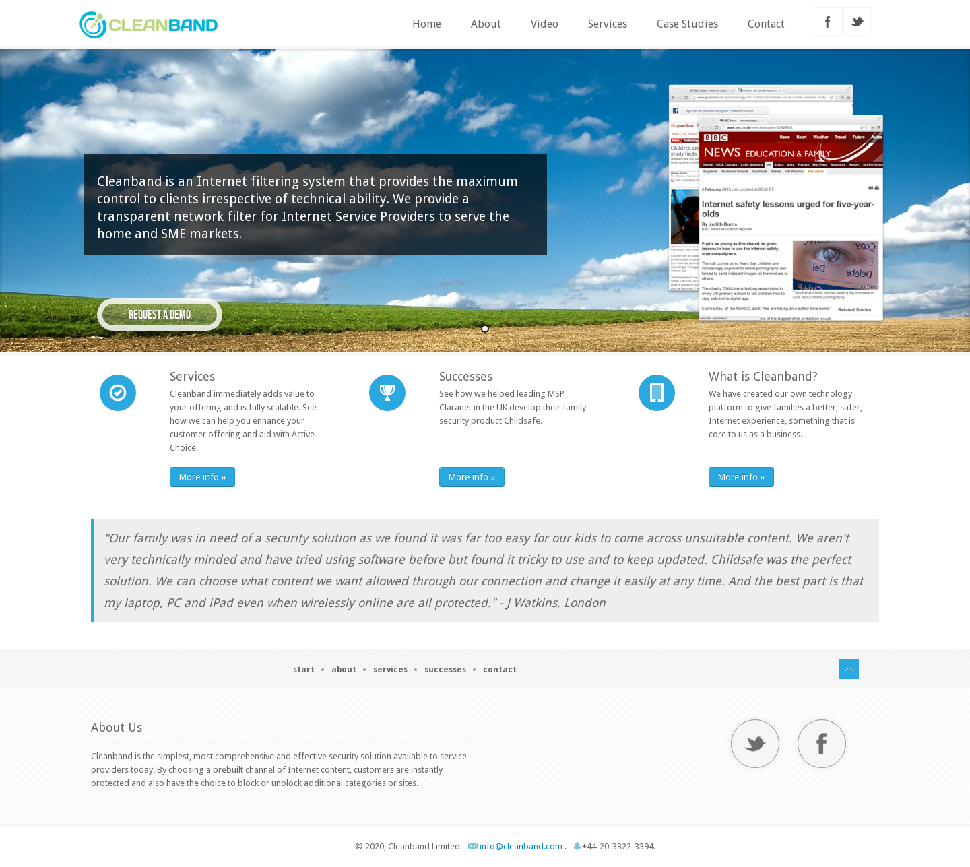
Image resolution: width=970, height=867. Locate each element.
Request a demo (160, 315)
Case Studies (687, 24)
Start (304, 669)
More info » (202, 477)
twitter (857, 21)
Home (426, 24)
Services (607, 24)
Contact (766, 24)
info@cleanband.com (516, 846)
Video (544, 24)
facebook (828, 21)
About (486, 24)
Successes (445, 669)
